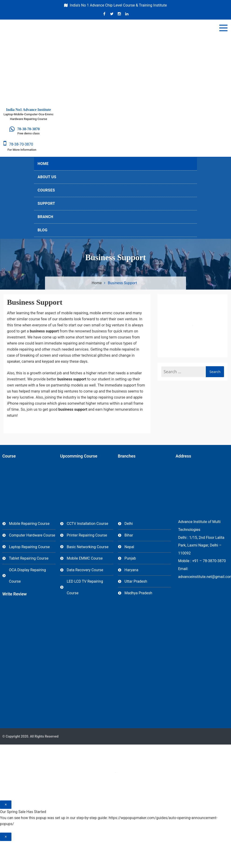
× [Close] (6, 805)
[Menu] (223, 28)
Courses (46, 190)
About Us (47, 177)
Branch (45, 217)
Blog (42, 230)
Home (43, 163)
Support (46, 203)
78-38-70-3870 (18, 144)
